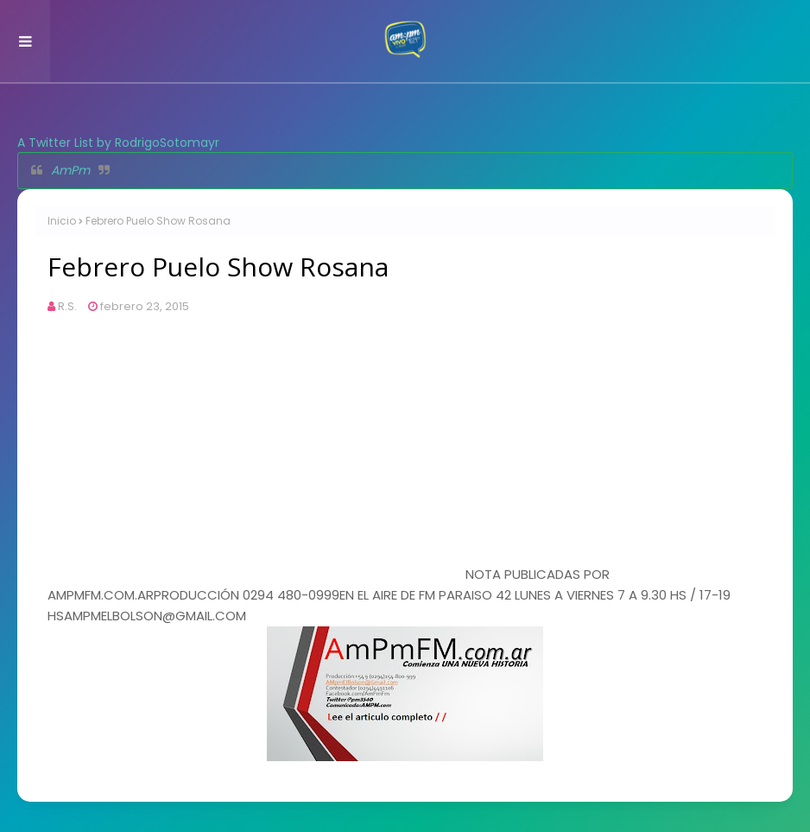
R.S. (67, 306)
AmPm (70, 170)
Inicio (61, 220)
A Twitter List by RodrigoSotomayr (118, 142)
